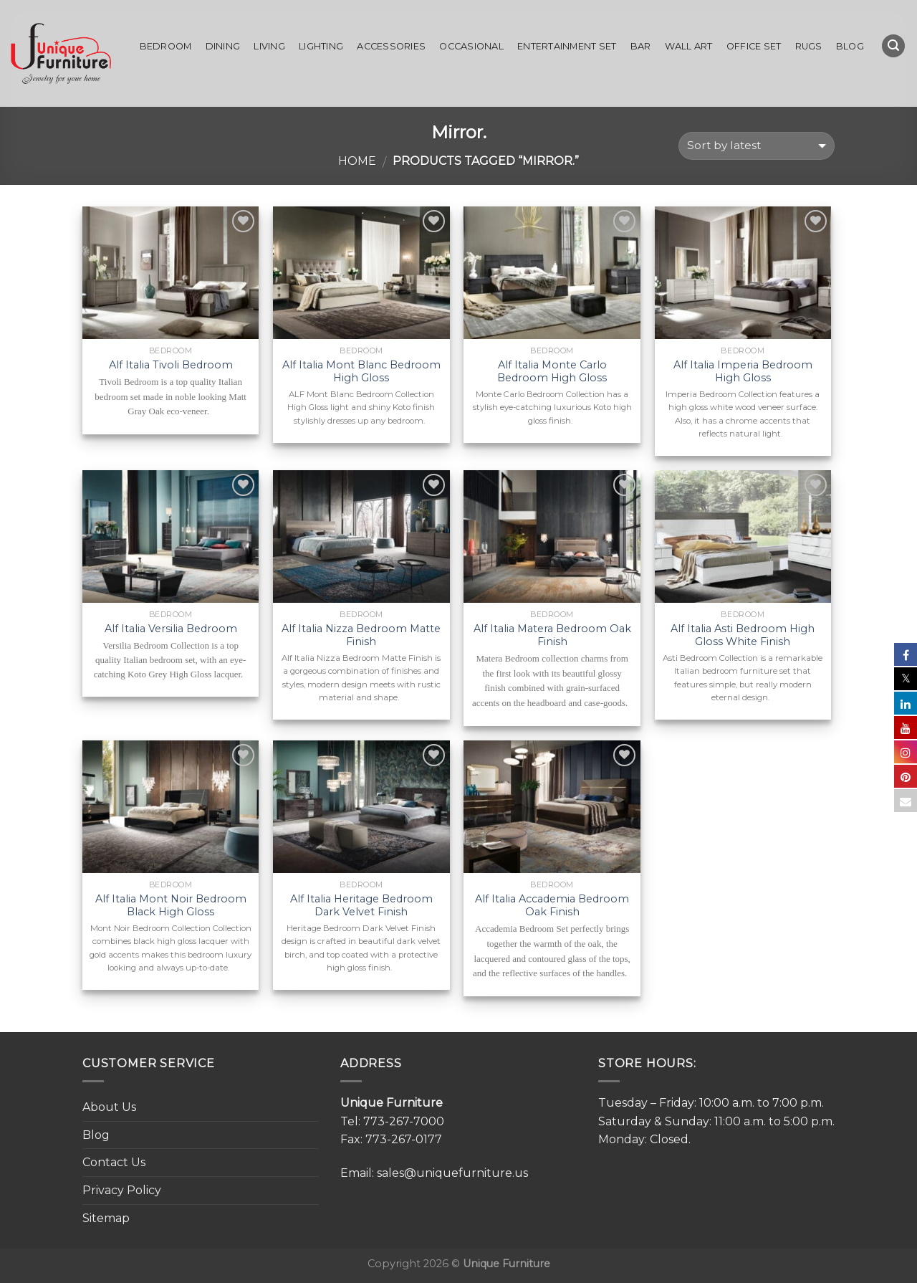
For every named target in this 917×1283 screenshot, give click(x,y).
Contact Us (113, 1162)
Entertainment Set (566, 46)
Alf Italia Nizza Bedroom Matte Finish (361, 635)
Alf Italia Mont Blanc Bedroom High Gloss (361, 371)
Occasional (471, 46)
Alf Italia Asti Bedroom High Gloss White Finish (743, 635)
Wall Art (689, 46)
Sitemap (106, 1218)
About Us (109, 1107)
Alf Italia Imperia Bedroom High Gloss (742, 371)
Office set (754, 46)
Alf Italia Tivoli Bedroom (171, 364)
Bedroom (166, 46)
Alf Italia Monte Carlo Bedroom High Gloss (552, 371)
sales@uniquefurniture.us (452, 1173)
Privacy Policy (121, 1190)
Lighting (321, 46)
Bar (640, 46)
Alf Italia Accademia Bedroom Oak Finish (552, 905)
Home (357, 161)
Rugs (808, 46)
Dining (223, 46)
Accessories (391, 46)
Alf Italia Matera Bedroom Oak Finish (552, 635)
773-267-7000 (403, 1121)
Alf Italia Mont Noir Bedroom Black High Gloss (170, 905)
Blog (850, 46)
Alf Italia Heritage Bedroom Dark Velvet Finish (361, 905)
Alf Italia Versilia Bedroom (171, 628)
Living (269, 46)
